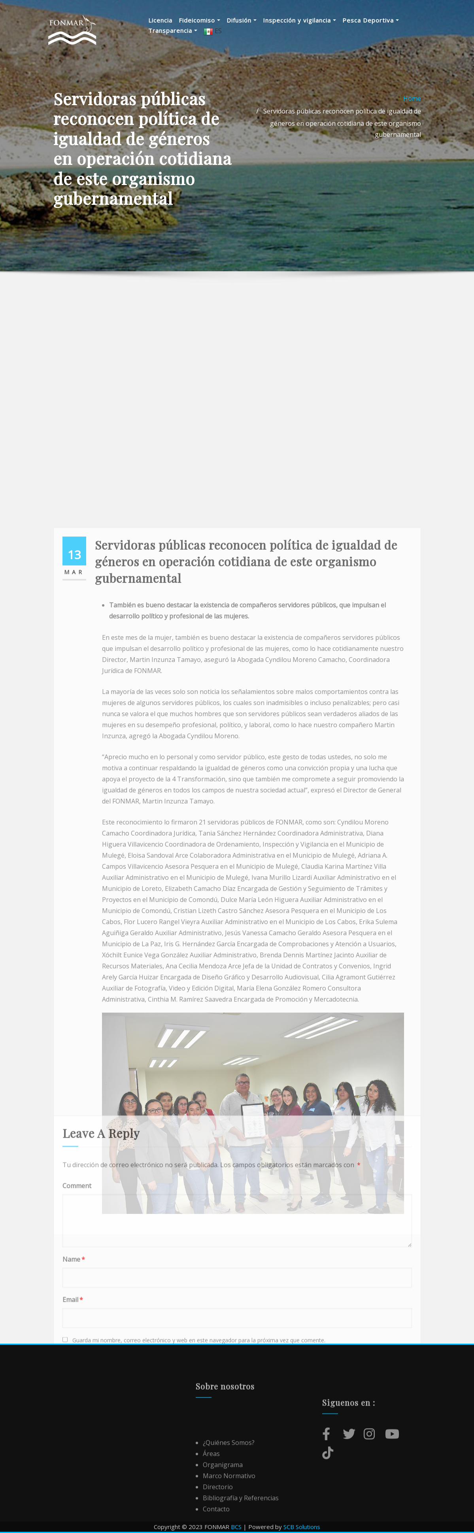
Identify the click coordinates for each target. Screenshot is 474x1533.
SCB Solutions (301, 1527)
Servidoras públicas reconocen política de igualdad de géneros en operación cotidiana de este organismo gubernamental (342, 130)
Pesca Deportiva (370, 20)
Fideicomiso (199, 20)
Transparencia (172, 30)
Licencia (160, 20)
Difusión (242, 20)
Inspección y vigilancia (299, 20)
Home (412, 105)
